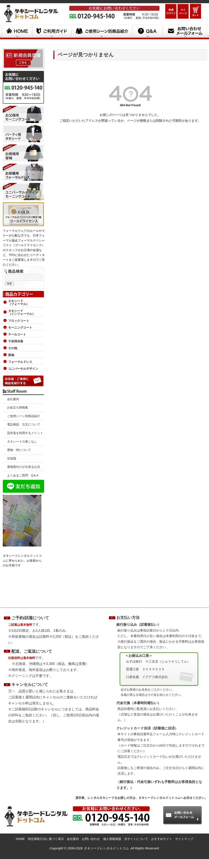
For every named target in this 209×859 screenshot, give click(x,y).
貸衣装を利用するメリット (25, 433)
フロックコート (18, 320)
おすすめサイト (161, 839)
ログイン (170, 11)
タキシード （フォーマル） (18, 302)
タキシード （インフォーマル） (21, 312)
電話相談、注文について (23, 424)
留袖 (11, 355)
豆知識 (11, 458)
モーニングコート (20, 327)
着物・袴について (19, 450)
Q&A (147, 32)
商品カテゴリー (23, 293)
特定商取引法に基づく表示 (46, 839)
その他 (12, 348)
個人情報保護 (112, 839)
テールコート (17, 334)
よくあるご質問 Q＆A (22, 475)
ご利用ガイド (51, 32)
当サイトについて (136, 839)
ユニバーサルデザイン (23, 368)
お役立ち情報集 (17, 407)
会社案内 (13, 399)
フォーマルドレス (20, 362)
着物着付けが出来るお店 (23, 466)
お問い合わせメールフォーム (185, 32)
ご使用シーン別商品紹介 (23, 416)
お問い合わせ (91, 839)
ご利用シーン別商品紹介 (101, 32)
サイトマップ (184, 839)
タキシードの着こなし (22, 441)
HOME (17, 32)
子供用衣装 (15, 341)
